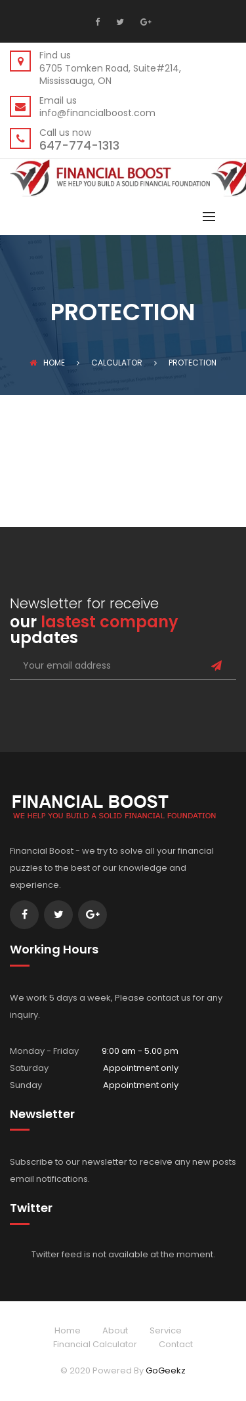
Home (47, 362)
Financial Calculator (95, 1344)
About (115, 1330)
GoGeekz (166, 1370)
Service (166, 1330)
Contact (176, 1344)
